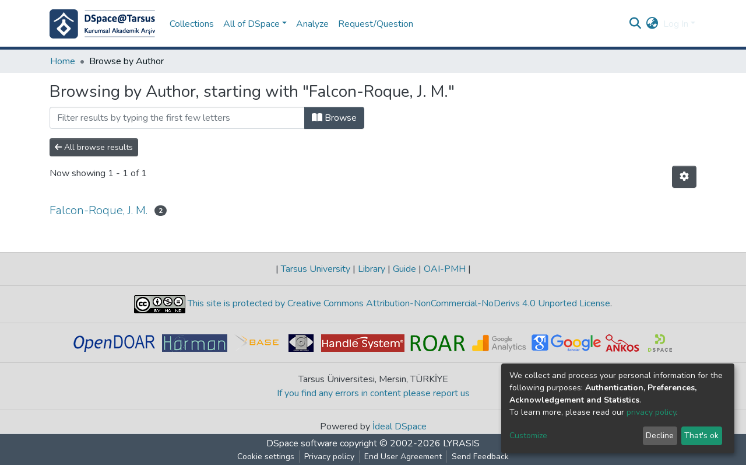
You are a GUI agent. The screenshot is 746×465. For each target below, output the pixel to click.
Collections (192, 24)
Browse (334, 117)
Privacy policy (329, 456)
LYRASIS (461, 443)
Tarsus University (316, 269)
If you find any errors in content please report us (373, 393)
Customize (528, 435)
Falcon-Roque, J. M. (98, 210)
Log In (675, 24)
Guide (404, 269)
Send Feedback (480, 456)
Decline (660, 435)
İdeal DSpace (399, 426)
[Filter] (177, 118)
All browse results (94, 147)
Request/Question (375, 24)
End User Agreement (403, 456)
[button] (652, 24)
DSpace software (301, 443)
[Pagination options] (684, 177)
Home (62, 61)
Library (372, 269)
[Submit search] (635, 24)
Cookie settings (265, 456)
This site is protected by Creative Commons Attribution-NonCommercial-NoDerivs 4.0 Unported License (397, 303)
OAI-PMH (444, 269)
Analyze (312, 24)
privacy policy (651, 412)
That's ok (701, 435)
